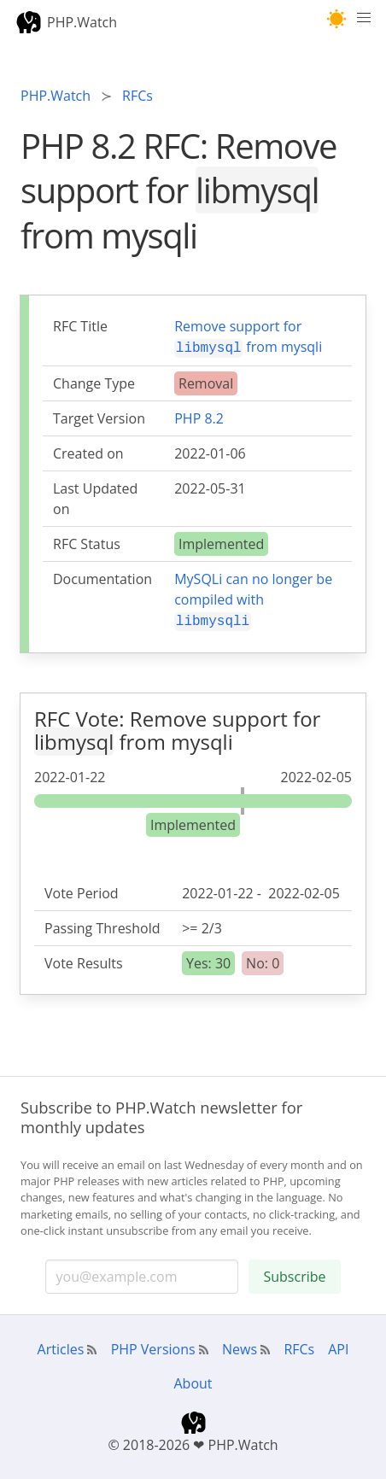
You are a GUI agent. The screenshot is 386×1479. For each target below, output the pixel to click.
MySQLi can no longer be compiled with (253, 598)
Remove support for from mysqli (248, 337)
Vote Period (81, 889)
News (239, 1345)
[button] (336, 19)
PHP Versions (153, 1345)
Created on (88, 451)
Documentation (102, 577)
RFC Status (86, 542)
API (338, 1345)
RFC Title (80, 326)
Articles (61, 1345)
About (192, 1380)
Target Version (99, 416)
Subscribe (294, 1273)
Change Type (94, 381)
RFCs (299, 1345)
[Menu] (364, 22)
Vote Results (83, 959)
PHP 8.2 (199, 416)
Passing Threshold (102, 924)
